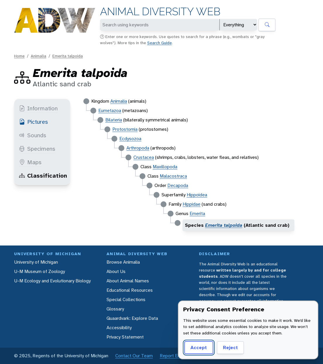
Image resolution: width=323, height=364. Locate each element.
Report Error (172, 356)
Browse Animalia (123, 262)
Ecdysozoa (130, 138)
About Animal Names (127, 281)
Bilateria (113, 120)
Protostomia (125, 129)
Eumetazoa (109, 110)
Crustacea (143, 157)
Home (19, 56)
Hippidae (191, 204)
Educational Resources (129, 290)
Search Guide (159, 42)
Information (38, 108)
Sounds (32, 135)
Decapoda (177, 185)
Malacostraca (173, 176)
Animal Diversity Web (160, 11)
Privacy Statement (125, 337)
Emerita (197, 213)
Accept (198, 347)
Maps (30, 162)
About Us (116, 271)
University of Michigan (36, 262)
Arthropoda (137, 148)
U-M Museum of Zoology (39, 271)
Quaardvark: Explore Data (132, 318)
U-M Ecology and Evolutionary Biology (52, 281)
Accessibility (119, 327)
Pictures (33, 121)
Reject (230, 347)
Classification (43, 175)
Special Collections (125, 299)
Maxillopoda (165, 167)
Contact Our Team (134, 356)
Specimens (37, 148)
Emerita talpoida (67, 56)
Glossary (115, 309)
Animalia (38, 56)
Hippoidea (197, 195)
